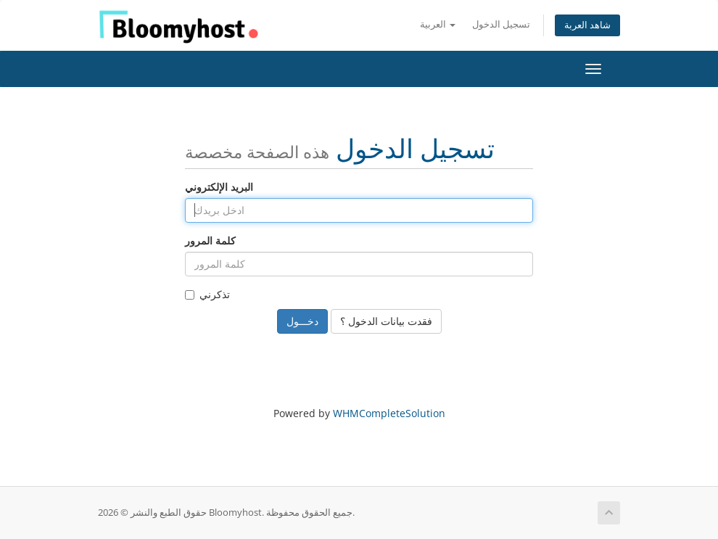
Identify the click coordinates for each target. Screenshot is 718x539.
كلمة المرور (210, 240)
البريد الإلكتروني (219, 187)
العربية (437, 24)
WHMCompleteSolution (389, 413)
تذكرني (207, 294)
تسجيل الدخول (501, 24)
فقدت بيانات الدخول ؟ (386, 321)
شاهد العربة (587, 25)
